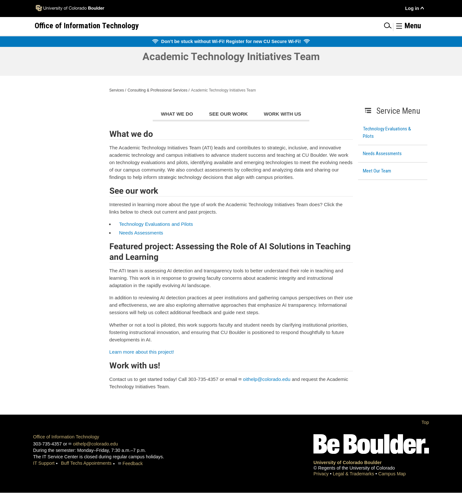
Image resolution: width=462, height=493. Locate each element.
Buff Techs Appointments (86, 463)
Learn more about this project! (141, 352)
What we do (177, 114)
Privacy (321, 473)
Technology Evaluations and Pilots (156, 224)
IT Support (44, 463)
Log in (412, 8)
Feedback (133, 463)
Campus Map (392, 473)
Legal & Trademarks (354, 473)
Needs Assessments (382, 153)
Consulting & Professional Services (157, 90)
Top (425, 422)
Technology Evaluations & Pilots (387, 132)
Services (116, 90)
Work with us (282, 114)
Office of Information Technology (66, 436)
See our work (228, 114)
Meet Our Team (377, 171)
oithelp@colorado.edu (266, 379)
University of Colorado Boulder (347, 462)
